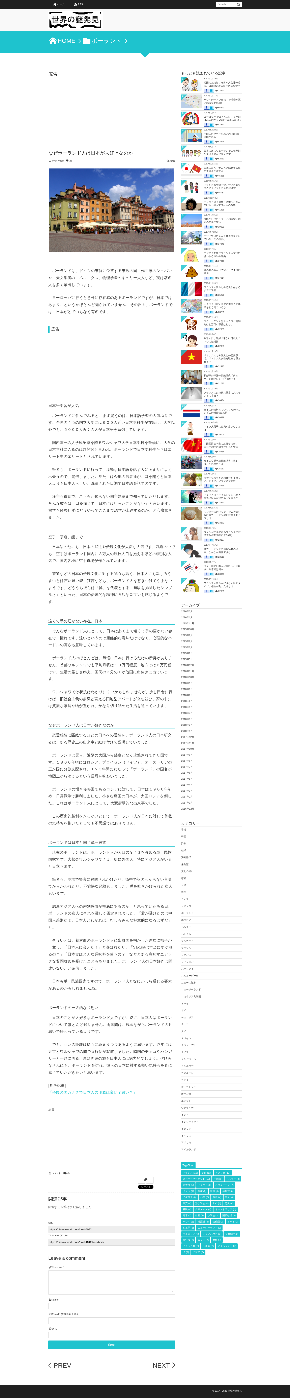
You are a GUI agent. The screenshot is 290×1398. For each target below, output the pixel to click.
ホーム (61, 4)
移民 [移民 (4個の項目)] (187, 1209)
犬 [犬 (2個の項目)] (186, 1252)
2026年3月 (187, 611)
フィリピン (187, 961)
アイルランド (188, 1149)
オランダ (186, 1093)
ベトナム (186, 934)
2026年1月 (187, 617)
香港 (183, 829)
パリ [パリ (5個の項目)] (204, 1197)
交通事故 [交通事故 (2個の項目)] (231, 1234)
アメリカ (186, 1142)
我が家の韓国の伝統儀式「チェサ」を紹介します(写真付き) (221, 377)
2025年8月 (187, 641)
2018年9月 (187, 683)
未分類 (184, 864)
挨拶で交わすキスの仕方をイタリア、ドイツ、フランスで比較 (222, 479)
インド (185, 1114)
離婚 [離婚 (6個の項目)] (202, 1191)
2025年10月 (187, 629)
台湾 (183, 885)
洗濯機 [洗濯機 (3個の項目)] (203, 1221)
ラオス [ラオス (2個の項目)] (208, 1246)
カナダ (185, 1080)
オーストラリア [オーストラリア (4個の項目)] (225, 1209)
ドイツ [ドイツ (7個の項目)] (188, 1191)
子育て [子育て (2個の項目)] (198, 1252)
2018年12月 (187, 665)
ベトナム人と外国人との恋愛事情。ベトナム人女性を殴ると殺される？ (222, 358)
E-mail (55, 1314)
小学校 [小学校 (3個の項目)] (213, 1215)
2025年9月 (187, 635)
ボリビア (186, 920)
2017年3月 (187, 790)
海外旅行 (186, 857)
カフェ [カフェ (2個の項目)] (203, 1240)
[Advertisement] (111, 108)
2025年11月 (187, 623)
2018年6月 (187, 701)
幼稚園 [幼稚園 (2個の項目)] (218, 1221)
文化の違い (187, 871)
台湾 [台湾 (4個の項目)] (217, 1197)
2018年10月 (187, 677)
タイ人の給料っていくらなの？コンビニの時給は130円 (222, 411)
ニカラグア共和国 (191, 996)
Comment (57, 1267)
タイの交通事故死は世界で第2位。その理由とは (220, 462)
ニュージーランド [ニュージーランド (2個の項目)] (209, 1227)
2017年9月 (187, 754)
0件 (70, 161)
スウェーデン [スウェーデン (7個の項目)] (224, 1184)
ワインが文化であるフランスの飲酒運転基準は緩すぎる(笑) (222, 534)
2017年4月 (187, 784)
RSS (80, 4)
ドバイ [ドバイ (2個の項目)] (232, 1221)
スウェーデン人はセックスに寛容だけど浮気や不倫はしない (222, 323)
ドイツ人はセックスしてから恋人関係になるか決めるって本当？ (222, 497)
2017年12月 (187, 737)
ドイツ (185, 1010)
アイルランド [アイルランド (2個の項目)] (227, 1246)
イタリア (186, 1128)
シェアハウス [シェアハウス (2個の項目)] (212, 1234)
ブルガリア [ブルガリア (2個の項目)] (191, 1234)
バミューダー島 (189, 975)
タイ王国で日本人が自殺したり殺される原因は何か (222, 568)
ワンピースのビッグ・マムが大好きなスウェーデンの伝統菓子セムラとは (222, 514)
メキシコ (186, 906)
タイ (183, 1031)
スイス (185, 1052)
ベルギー (186, 927)
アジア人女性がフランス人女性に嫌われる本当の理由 (222, 255)
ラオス (185, 899)
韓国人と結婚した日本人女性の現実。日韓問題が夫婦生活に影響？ (222, 84)
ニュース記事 (188, 982)
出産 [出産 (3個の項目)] (199, 1215)
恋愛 (183, 878)
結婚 (183, 850)
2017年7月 (187, 767)
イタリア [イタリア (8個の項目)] (204, 1184)
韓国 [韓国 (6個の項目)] (214, 1191)
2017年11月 (187, 743)
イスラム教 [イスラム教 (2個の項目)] (191, 1246)
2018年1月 (187, 731)
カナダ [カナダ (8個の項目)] (188, 1184)
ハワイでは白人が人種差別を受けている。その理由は (222, 238)
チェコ (185, 1024)
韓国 (183, 836)
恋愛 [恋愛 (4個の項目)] (229, 1203)
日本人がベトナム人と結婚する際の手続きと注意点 (222, 169)
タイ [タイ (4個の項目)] (216, 1203)
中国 (183, 892)
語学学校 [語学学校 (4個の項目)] (201, 1203)
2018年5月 (187, 707)
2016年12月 (187, 808)
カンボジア (187, 1066)
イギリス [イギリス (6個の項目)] (189, 1197)
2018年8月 (187, 689)
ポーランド (187, 913)
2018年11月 (187, 671)
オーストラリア (190, 1087)
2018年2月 (187, 725)
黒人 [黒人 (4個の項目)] (229, 1197)
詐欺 (183, 843)
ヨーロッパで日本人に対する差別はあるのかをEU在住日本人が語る (222, 118)
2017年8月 (187, 761)
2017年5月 (187, 778)
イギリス (186, 1135)
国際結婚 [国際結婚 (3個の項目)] (229, 1215)
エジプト (186, 1100)
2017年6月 (187, 772)
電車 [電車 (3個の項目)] (187, 1215)
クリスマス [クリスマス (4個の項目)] (203, 1209)
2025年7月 (187, 647)
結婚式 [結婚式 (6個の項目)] (228, 1191)
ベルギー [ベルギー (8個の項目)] (233, 1178)
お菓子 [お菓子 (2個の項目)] (188, 1227)
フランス (186, 954)
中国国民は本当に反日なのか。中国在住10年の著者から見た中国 (222, 445)
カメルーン (187, 1073)
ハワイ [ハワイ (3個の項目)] (188, 1221)
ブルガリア (187, 940)
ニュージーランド (191, 989)
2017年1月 (187, 802)
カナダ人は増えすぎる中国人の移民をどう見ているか (222, 306)
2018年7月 (187, 695)
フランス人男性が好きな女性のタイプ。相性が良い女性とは (222, 585)
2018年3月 (187, 719)
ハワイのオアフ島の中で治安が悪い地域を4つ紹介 (222, 101)
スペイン (186, 1038)
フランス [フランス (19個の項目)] (190, 1172)
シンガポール (188, 1059)
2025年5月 (187, 659)
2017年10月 (187, 748)
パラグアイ (187, 968)
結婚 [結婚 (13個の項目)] (206, 1172)
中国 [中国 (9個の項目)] (218, 1178)
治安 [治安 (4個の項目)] (187, 1203)
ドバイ (185, 1003)
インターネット (190, 1121)
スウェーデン (188, 1045)
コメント (56, 1173)
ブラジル (186, 947)
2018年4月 (187, 713)
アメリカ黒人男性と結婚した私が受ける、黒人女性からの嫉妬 (222, 204)
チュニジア (187, 1017)
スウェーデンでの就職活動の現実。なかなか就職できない (221, 551)
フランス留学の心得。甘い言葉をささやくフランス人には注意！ (222, 187)
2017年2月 (187, 796)
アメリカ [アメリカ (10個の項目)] (222, 1172)
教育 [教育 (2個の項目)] (217, 1240)
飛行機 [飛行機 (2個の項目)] (188, 1240)
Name (54, 1299)
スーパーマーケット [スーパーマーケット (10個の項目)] (196, 1178)
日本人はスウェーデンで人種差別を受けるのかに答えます (222, 152)
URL (54, 1329)
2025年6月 (187, 653)
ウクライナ (187, 1107)
